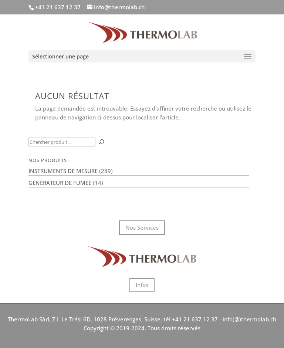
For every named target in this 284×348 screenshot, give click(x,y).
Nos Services (142, 227)
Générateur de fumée (59, 182)
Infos (142, 284)
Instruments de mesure (63, 171)
